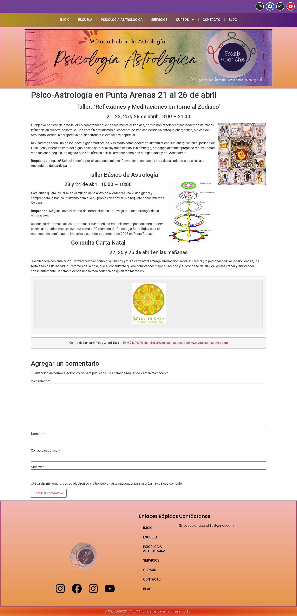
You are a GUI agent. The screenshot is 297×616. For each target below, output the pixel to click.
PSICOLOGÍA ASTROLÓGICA (122, 20)
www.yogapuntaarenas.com (209, 343)
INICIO (65, 20)
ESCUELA (85, 20)
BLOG (233, 20)
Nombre (38, 434)
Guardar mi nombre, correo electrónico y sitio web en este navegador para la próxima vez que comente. (108, 483)
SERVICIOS (159, 20)
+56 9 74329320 (132, 343)
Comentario (40, 381)
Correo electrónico (45, 450)
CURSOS (185, 20)
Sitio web (38, 467)
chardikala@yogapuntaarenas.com (167, 343)
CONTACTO (211, 20)
